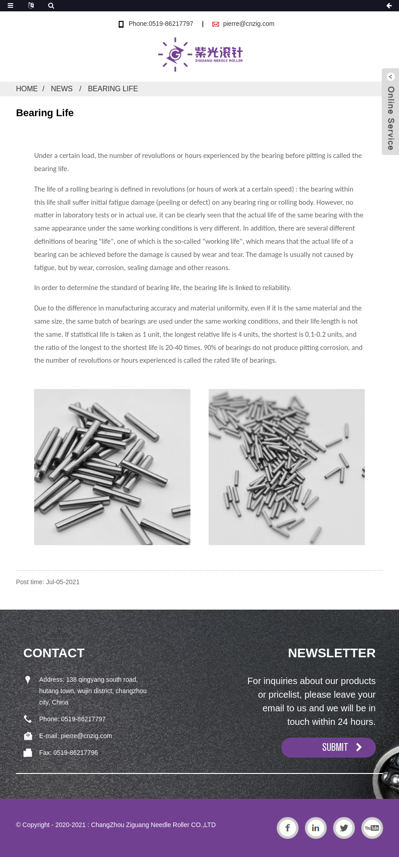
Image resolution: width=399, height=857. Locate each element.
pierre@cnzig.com (248, 23)
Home (27, 89)
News (62, 89)
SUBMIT (335, 747)
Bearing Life (113, 89)
